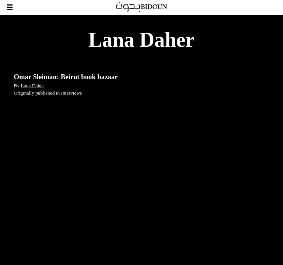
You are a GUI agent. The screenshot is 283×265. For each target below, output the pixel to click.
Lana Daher (32, 85)
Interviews (71, 93)
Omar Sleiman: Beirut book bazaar (66, 77)
